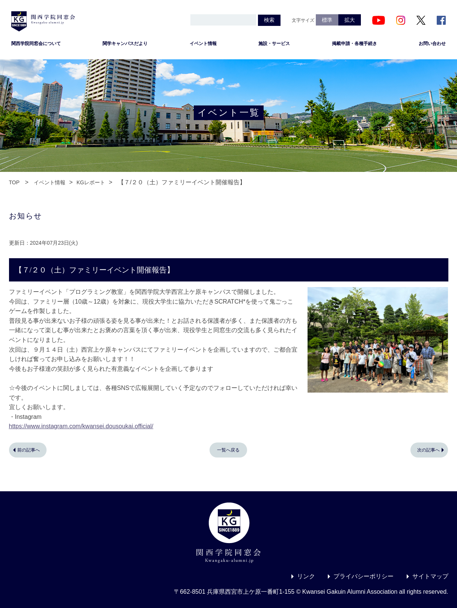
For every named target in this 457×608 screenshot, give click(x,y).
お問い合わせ (432, 43)
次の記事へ (428, 450)
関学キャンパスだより (125, 43)
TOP (14, 182)
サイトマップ (430, 576)
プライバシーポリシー (363, 576)
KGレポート (91, 182)
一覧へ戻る (228, 450)
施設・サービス (274, 43)
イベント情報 (203, 43)
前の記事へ (28, 450)
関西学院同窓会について (36, 43)
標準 (327, 20)
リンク (306, 576)
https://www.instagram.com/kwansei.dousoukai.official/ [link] (81, 426)
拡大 (349, 20)
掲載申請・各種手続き (354, 43)
